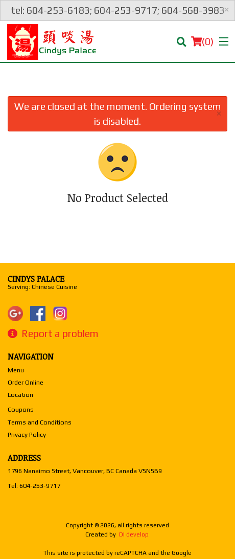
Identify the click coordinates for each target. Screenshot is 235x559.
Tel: (34, 485)
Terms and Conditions (40, 422)
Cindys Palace (36, 278)
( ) (202, 41)
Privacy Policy (27, 434)
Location (20, 394)
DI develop (134, 534)
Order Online (25, 382)
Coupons (21, 409)
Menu (16, 370)
